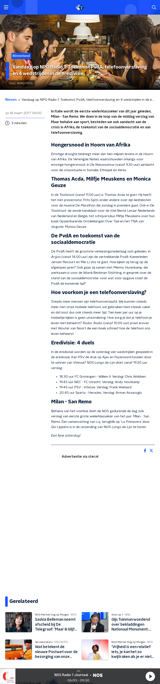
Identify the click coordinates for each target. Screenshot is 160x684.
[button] (150, 676)
